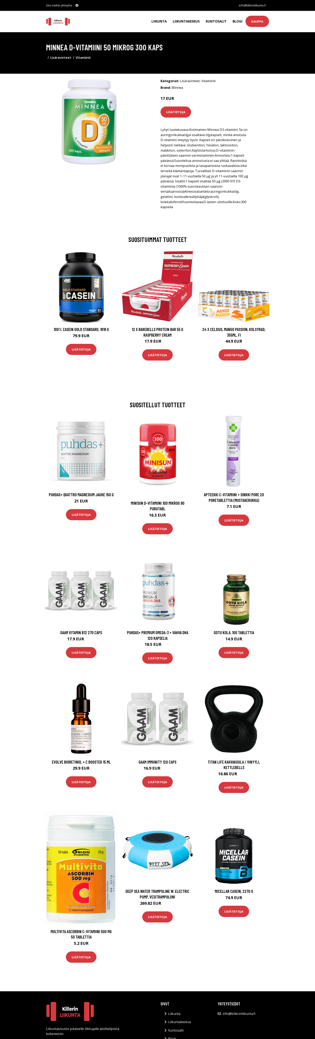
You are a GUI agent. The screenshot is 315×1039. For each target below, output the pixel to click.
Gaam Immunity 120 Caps (157, 761)
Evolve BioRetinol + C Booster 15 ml (81, 761)
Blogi (237, 21)
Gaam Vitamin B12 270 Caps (81, 632)
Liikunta (159, 21)
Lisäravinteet (60, 57)
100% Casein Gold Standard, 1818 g (81, 329)
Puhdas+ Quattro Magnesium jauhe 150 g (81, 494)
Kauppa (257, 21)
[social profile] (77, 5)
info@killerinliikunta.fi (252, 5)
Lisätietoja (175, 112)
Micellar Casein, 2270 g (234, 891)
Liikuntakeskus (186, 21)
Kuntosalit (216, 21)
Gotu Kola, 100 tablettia (234, 632)
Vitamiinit (83, 57)
